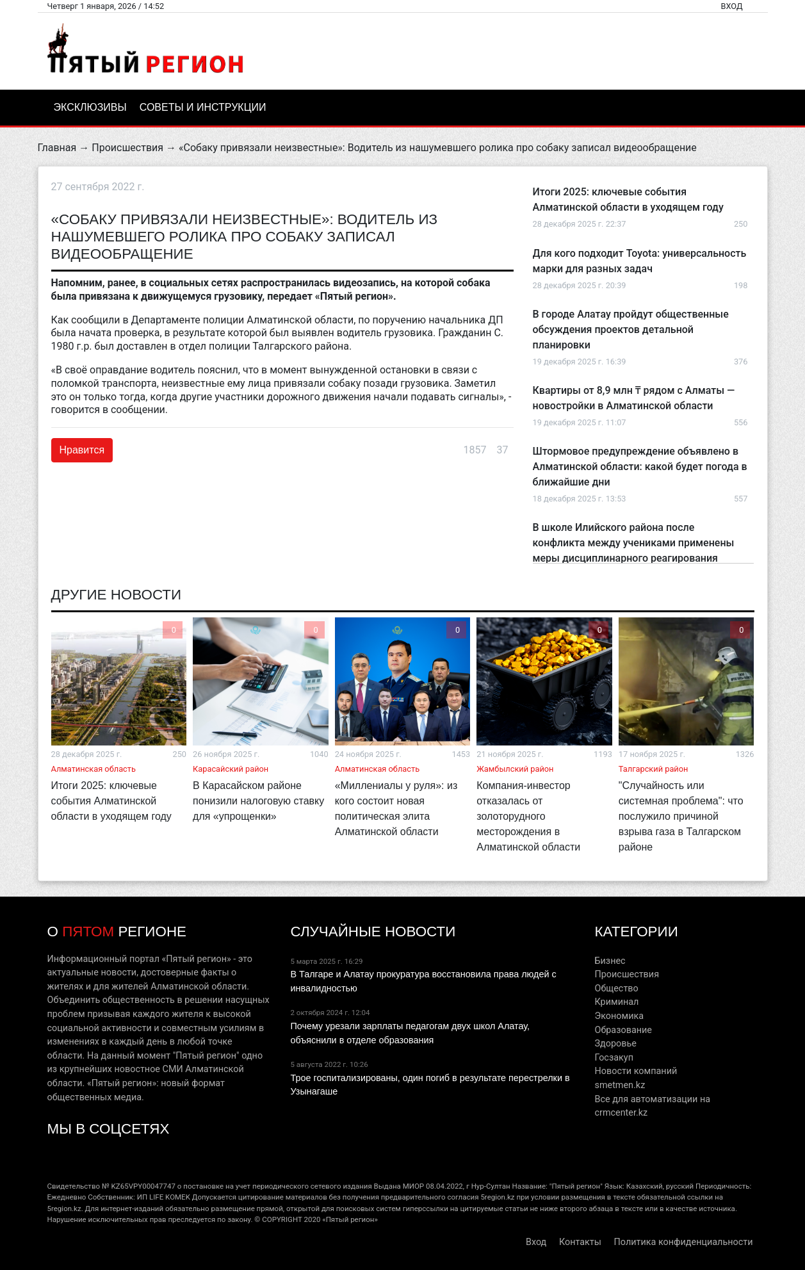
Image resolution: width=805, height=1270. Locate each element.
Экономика (619, 1016)
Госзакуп (613, 1057)
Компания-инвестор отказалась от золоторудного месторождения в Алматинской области (528, 816)
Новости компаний (635, 1071)
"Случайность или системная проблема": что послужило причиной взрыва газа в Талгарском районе (681, 816)
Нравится (82, 449)
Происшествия (127, 148)
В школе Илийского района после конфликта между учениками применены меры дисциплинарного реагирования (634, 542)
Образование (622, 1030)
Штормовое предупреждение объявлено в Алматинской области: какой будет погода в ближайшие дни (640, 466)
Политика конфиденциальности (683, 1242)
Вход (731, 6)
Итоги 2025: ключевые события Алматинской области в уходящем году (111, 801)
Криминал (616, 1002)
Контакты (580, 1242)
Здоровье (615, 1043)
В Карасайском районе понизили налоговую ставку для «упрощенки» (258, 801)
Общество (616, 988)
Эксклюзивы (90, 107)
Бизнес (609, 961)
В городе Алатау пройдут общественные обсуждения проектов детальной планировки (631, 329)
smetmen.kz (619, 1085)
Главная (57, 148)
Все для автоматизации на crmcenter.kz (652, 1106)
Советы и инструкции (203, 107)
